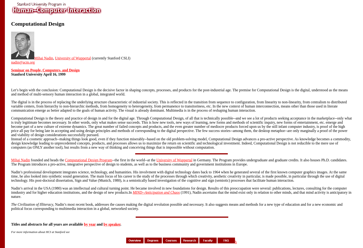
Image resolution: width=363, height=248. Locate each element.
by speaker (111, 224)
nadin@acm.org (23, 62)
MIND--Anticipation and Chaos (156, 192)
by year (90, 224)
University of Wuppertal (73, 58)
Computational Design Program (88, 160)
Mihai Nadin (43, 58)
